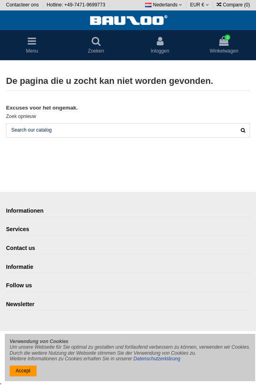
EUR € (199, 5)
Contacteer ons (23, 5)
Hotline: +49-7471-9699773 (76, 5)
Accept (23, 371)
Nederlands (163, 5)
